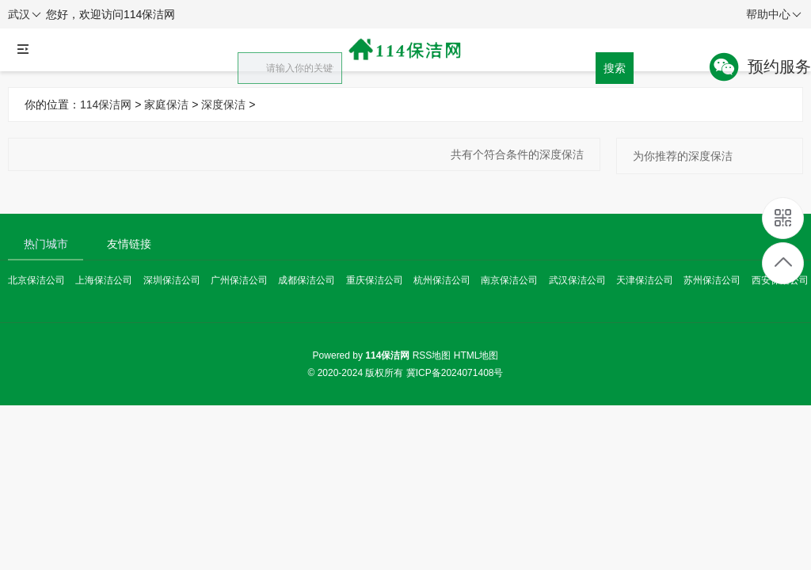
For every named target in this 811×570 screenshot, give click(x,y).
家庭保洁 (166, 104)
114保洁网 (105, 104)
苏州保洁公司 (712, 280)
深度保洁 (223, 104)
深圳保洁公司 (171, 280)
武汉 (24, 15)
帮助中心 (773, 15)
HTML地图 (476, 355)
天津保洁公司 (644, 280)
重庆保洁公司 (374, 280)
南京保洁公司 (509, 280)
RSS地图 (432, 355)
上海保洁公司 (103, 280)
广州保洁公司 (239, 280)
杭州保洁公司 (441, 280)
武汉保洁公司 (577, 280)
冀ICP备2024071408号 (455, 372)
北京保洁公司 (36, 280)
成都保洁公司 (306, 280)
